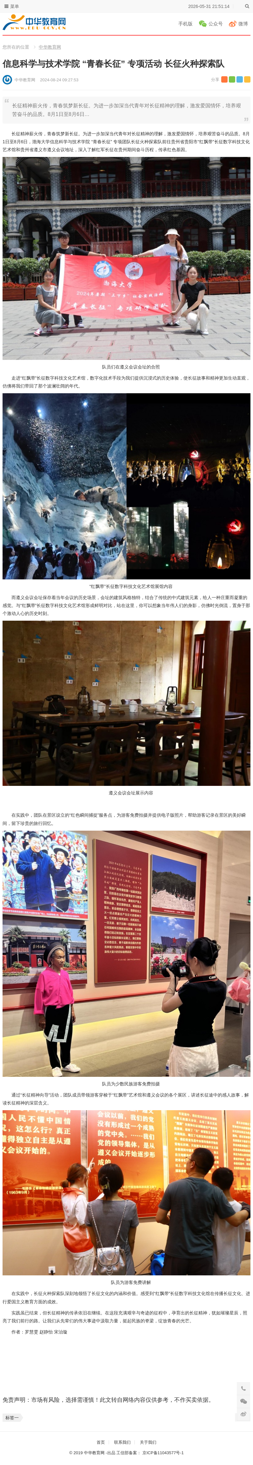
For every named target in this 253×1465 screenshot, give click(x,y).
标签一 (12, 1417)
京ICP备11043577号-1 (163, 1452)
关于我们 (148, 1442)
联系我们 (122, 1442)
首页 (101, 1442)
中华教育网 (50, 47)
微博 (243, 23)
